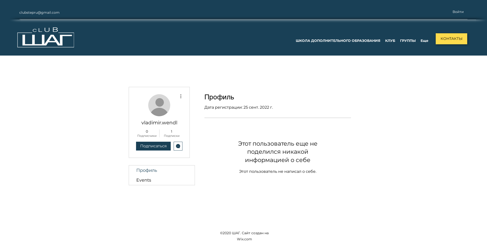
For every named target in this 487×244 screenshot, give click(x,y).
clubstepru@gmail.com (39, 12)
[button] (338, 40)
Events (143, 180)
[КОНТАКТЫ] (451, 38)
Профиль (146, 170)
